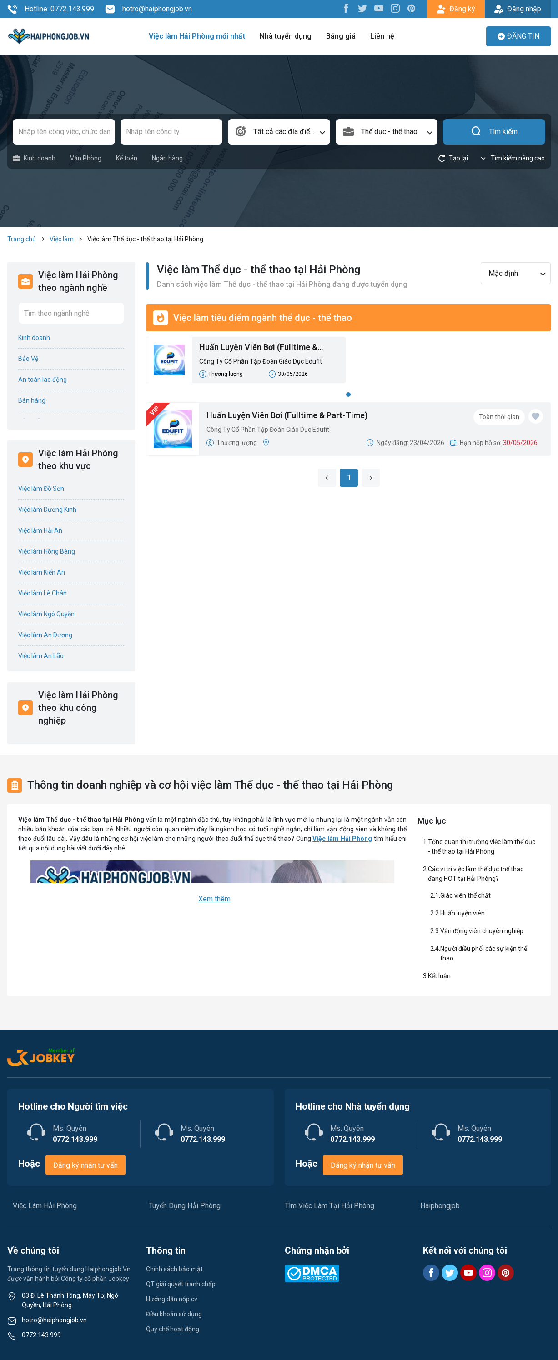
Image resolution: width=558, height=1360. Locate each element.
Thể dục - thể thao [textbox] (389, 131)
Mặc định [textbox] (503, 273)
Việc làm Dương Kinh (47, 509)
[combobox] (279, 132)
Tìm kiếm (494, 131)
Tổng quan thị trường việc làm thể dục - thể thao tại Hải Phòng (481, 846)
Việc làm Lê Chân (42, 593)
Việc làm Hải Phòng (342, 838)
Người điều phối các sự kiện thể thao (483, 953)
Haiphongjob (440, 1205)
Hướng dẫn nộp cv (171, 1299)
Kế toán (126, 158)
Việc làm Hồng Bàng (46, 551)
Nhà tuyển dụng (286, 36)
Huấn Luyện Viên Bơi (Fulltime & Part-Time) (258, 347)
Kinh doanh (34, 158)
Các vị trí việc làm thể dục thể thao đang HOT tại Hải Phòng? (476, 873)
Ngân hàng (167, 158)
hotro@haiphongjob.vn (148, 9)
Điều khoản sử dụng (174, 1314)
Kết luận (439, 976)
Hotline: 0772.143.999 (50, 9)
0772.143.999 (41, 1335)
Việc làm (62, 239)
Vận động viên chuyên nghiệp (481, 931)
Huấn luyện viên (463, 913)
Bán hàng (31, 400)
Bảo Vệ (28, 358)
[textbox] (279, 132)
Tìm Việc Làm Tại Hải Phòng (329, 1205)
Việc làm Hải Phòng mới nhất (197, 36)
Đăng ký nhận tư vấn (85, 1165)
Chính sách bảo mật (174, 1269)
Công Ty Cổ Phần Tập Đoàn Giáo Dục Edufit (260, 361)
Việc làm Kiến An (41, 572)
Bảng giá (341, 36)
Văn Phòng (85, 158)
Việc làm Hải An (40, 530)
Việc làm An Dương (45, 635)
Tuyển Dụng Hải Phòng (185, 1205)
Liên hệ (382, 36)
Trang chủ (21, 239)
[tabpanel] (348, 363)
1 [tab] (348, 394)
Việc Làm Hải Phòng (45, 1205)
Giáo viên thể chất (465, 895)
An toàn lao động (42, 379)
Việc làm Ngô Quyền (46, 614)
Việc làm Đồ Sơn (41, 488)
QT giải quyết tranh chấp (181, 1284)
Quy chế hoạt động (172, 1329)
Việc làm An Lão (41, 656)
